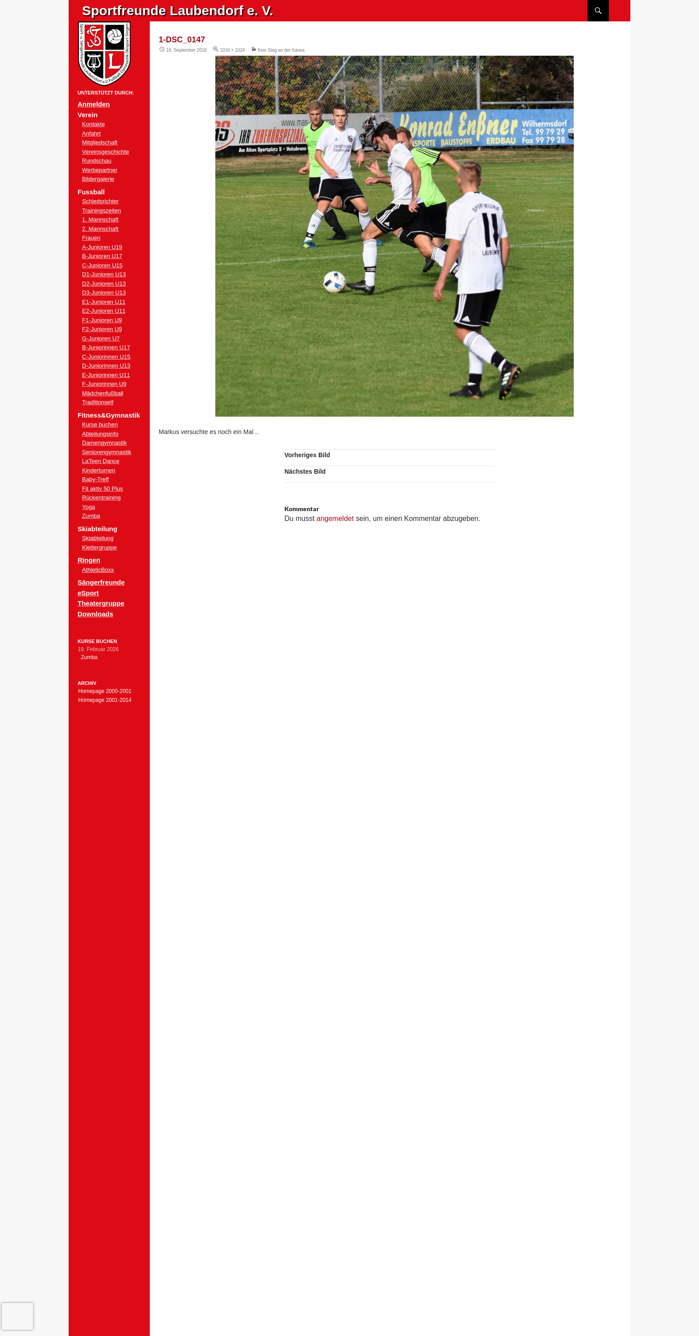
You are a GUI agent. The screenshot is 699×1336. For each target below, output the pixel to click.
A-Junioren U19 (102, 247)
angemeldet (335, 518)
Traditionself (97, 402)
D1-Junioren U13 (104, 274)
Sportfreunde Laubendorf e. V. (177, 10)
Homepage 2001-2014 (104, 700)
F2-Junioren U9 (102, 329)
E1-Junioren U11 (104, 302)
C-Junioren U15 (102, 265)
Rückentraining (101, 497)
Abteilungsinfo (100, 433)
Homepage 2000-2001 (104, 691)
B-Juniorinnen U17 (106, 347)
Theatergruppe (101, 603)
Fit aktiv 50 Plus (102, 488)
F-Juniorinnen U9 (104, 384)
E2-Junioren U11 (104, 310)
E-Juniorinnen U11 (106, 375)
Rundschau (96, 160)
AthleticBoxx (98, 569)
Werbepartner (99, 170)
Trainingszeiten (101, 210)
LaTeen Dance (100, 461)
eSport (88, 593)
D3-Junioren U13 (104, 292)
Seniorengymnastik (107, 452)
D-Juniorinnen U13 (106, 365)
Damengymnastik (104, 442)
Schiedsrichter (100, 201)
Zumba (91, 515)
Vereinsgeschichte (105, 151)
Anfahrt (91, 133)
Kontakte (93, 124)
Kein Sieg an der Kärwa (281, 50)
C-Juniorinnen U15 (106, 356)
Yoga (88, 507)
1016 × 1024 (232, 50)
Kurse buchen (100, 424)
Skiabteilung (98, 538)
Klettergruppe (99, 547)
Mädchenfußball (102, 393)
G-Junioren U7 (101, 338)
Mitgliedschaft (99, 142)
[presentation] (17, 1316)
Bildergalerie (98, 179)
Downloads (95, 614)
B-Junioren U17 (102, 256)
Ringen (89, 560)
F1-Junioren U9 (102, 320)
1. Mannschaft (100, 219)
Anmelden (94, 104)
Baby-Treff (95, 479)
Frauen (91, 237)
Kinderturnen (98, 470)
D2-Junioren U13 (104, 283)
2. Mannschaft (100, 228)
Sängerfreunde (101, 582)
